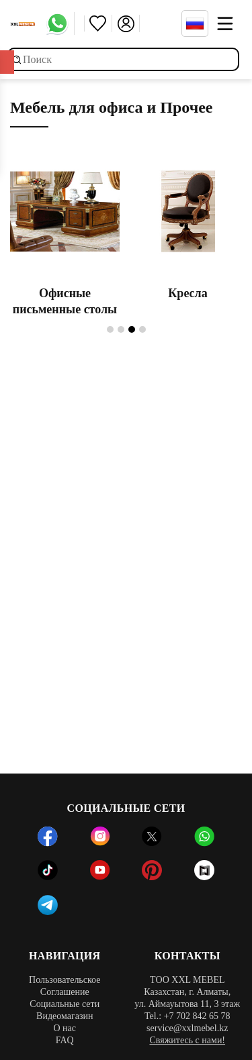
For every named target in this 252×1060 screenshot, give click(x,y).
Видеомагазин (64, 1016)
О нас (64, 1028)
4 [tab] (142, 329)
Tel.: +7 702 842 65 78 (187, 1016)
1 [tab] (110, 329)
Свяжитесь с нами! (187, 1040)
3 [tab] (131, 329)
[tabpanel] (65, 235)
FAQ (65, 1040)
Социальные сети (64, 1004)
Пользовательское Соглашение (64, 986)
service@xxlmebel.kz (187, 1028)
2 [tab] (121, 329)
